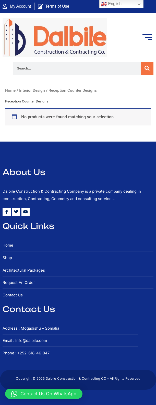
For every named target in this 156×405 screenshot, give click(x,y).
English (111, 4)
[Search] (147, 68)
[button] (43, 394)
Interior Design (32, 90)
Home (10, 90)
